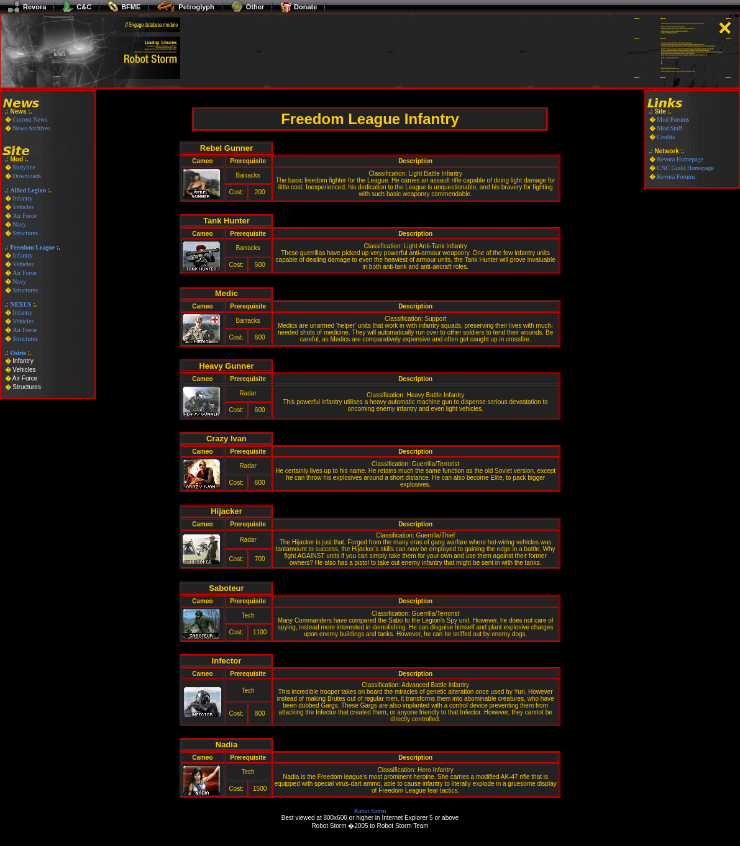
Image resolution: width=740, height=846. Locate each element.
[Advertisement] (337, 69)
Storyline (23, 167)
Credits (666, 136)
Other (247, 7)
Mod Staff (669, 128)
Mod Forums (673, 119)
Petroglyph (185, 7)
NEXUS (20, 304)
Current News (29, 119)
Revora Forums (676, 176)
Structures (25, 233)
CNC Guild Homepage (685, 167)
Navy (19, 224)
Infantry (22, 198)
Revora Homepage (680, 159)
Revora (26, 7)
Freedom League (32, 247)
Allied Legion (28, 190)
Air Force (24, 215)
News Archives (31, 128)
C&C (76, 7)
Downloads (26, 176)
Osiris (18, 352)
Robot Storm (370, 811)
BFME (123, 7)
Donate (298, 7)
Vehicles (23, 207)
